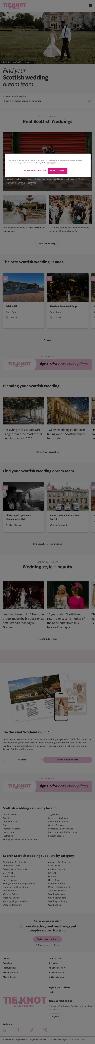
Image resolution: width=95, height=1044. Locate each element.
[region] (48, 165)
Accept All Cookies (57, 170)
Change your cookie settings (35, 170)
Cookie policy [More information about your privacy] (51, 163)
